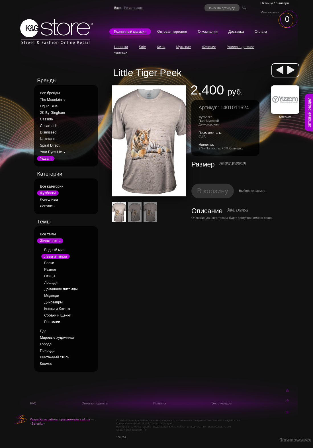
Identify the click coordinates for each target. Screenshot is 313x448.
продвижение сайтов (75, 419)
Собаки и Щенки (57, 315)
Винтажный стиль (54, 357)
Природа (47, 351)
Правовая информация (295, 439)
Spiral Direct (50, 145)
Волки (49, 263)
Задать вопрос (237, 209)
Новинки (121, 47)
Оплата (261, 32)
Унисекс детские (240, 47)
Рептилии (52, 322)
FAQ (33, 403)
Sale (142, 47)
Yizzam (46, 159)
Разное (50, 270)
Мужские (183, 47)
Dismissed (48, 132)
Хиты (161, 47)
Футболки (48, 193)
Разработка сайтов (44, 419)
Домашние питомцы (60, 289)
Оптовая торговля (172, 32)
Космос (46, 364)
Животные (48, 241)
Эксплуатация (221, 403)
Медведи (51, 296)
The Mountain (51, 100)
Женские (209, 47)
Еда (43, 331)
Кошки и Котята (57, 309)
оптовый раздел (309, 112)
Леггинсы (47, 206)
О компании (208, 32)
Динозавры (53, 302)
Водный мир (54, 250)
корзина (273, 12)
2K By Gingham (52, 113)
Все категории (52, 186)
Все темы (48, 234)
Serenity (37, 423)
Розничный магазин (130, 32)
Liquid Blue (49, 106)
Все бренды (50, 93)
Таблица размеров (232, 163)
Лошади (51, 283)
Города (46, 344)
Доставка (236, 32)
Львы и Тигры (55, 256)
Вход (117, 7)
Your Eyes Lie (51, 152)
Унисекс (120, 53)
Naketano (47, 139)
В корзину (212, 191)
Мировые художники (57, 338)
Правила (159, 403)
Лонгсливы (49, 200)
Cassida (46, 119)
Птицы (49, 276)
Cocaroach (48, 126)
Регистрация (133, 7)
